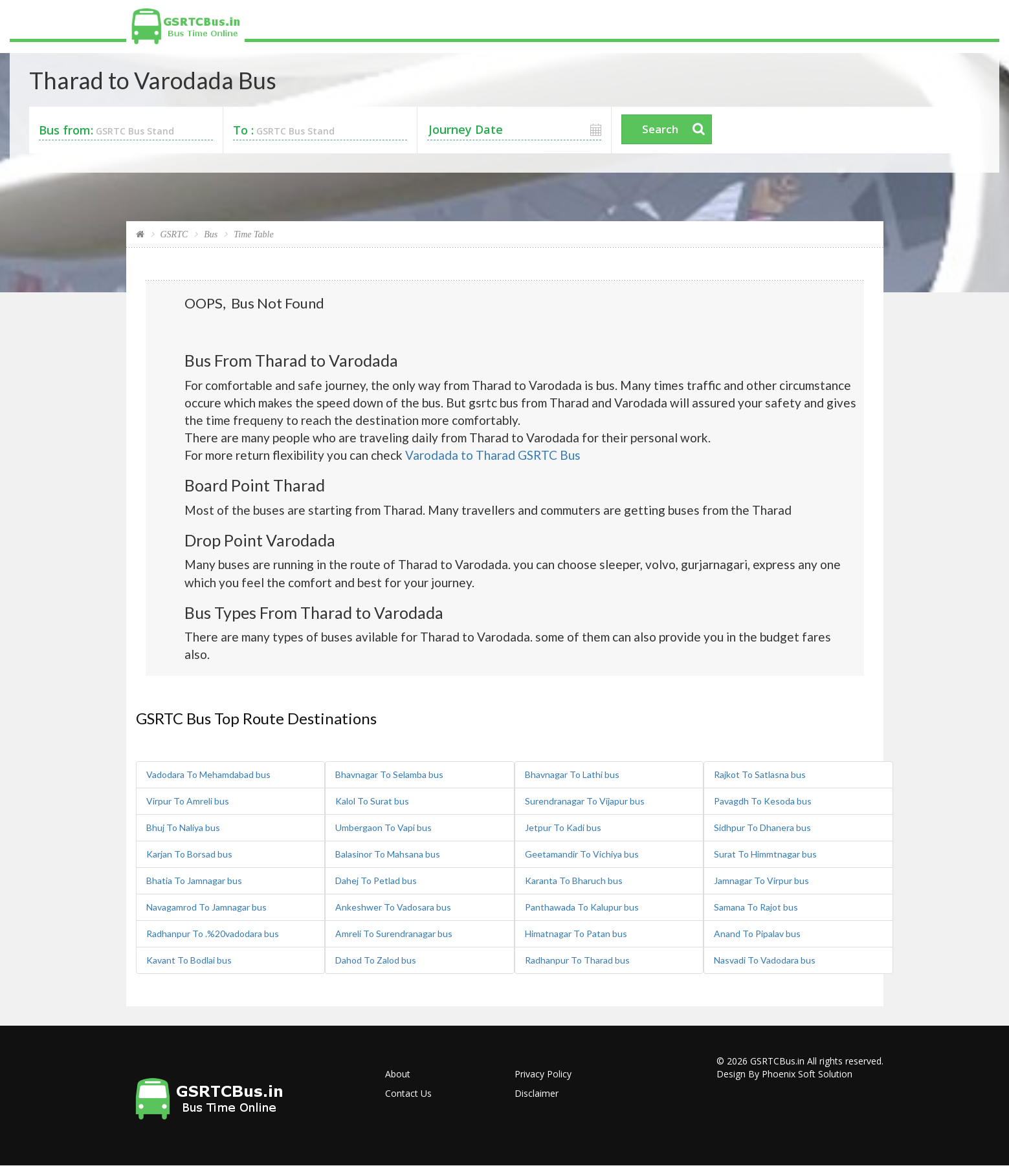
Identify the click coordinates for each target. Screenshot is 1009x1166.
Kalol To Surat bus (372, 800)
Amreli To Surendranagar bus (393, 933)
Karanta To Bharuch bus (574, 880)
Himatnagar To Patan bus (576, 933)
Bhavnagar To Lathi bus (572, 774)
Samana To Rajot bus (756, 906)
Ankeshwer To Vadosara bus (393, 906)
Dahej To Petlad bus (376, 880)
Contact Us (408, 1093)
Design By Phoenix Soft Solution (784, 1074)
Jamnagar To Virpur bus (761, 880)
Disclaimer (537, 1093)
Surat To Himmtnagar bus (765, 853)
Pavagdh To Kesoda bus (763, 800)
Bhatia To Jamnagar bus (194, 880)
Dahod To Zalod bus (375, 960)
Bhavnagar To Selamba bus (389, 774)
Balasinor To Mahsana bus (387, 853)
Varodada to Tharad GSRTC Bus (493, 455)
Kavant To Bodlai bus (189, 960)
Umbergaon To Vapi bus (383, 827)
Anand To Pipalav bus (757, 933)
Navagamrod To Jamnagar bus (206, 906)
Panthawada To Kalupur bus (582, 906)
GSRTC (174, 234)
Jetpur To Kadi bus (563, 827)
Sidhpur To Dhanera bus (762, 827)
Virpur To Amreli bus (187, 800)
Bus (210, 234)
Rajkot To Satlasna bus (760, 774)
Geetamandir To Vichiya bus (582, 853)
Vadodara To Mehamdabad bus (208, 774)
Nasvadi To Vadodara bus (764, 960)
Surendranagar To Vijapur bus (585, 800)
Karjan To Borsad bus (189, 853)
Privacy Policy (543, 1074)
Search (660, 129)
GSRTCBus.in (777, 1061)
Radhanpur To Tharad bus (577, 960)
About (397, 1074)
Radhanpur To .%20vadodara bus (212, 933)
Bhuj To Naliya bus (183, 827)
